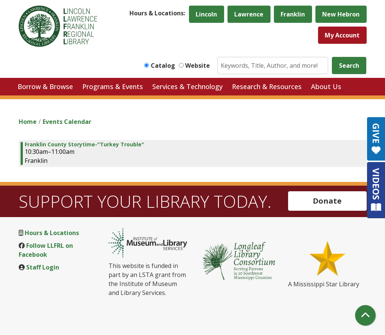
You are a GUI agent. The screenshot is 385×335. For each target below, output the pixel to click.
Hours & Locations (52, 233)
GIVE (376, 139)
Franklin (293, 14)
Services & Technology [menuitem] (187, 86)
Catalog (163, 65)
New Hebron (341, 14)
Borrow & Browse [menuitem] (45, 86)
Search (349, 65)
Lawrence (248, 14)
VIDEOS (376, 190)
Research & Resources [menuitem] (267, 86)
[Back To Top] (365, 315)
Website (197, 65)
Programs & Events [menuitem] (112, 86)
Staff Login (42, 267)
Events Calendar (67, 122)
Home (28, 122)
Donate (327, 201)
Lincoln (206, 14)
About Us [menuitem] (326, 86)
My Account (342, 35)
